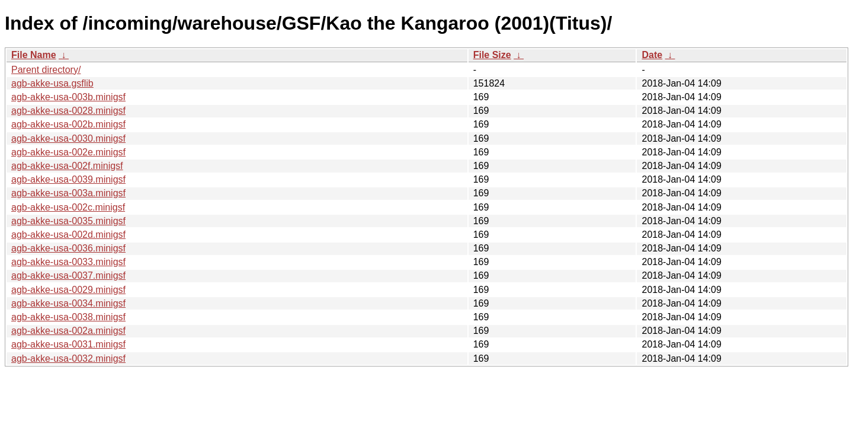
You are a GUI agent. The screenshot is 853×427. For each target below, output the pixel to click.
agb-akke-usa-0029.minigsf (68, 290)
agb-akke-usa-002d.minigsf (68, 235)
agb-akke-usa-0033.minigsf (68, 262)
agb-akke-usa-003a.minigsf (68, 193)
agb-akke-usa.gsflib (52, 83)
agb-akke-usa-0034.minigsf (68, 303)
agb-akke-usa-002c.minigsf (68, 207)
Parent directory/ (46, 70)
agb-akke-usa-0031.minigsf (68, 344)
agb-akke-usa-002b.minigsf (68, 124)
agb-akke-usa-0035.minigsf (68, 221)
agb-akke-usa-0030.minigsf (68, 138)
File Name (33, 55)
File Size (492, 55)
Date (652, 55)
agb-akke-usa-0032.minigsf (68, 358)
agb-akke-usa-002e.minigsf (68, 152)
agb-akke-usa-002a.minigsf (68, 331)
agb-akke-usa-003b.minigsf (68, 97)
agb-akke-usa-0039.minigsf (68, 179)
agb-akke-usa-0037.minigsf (68, 275)
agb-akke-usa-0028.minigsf (68, 111)
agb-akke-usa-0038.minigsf (68, 317)
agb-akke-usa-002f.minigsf (67, 166)
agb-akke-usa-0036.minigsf (68, 248)
